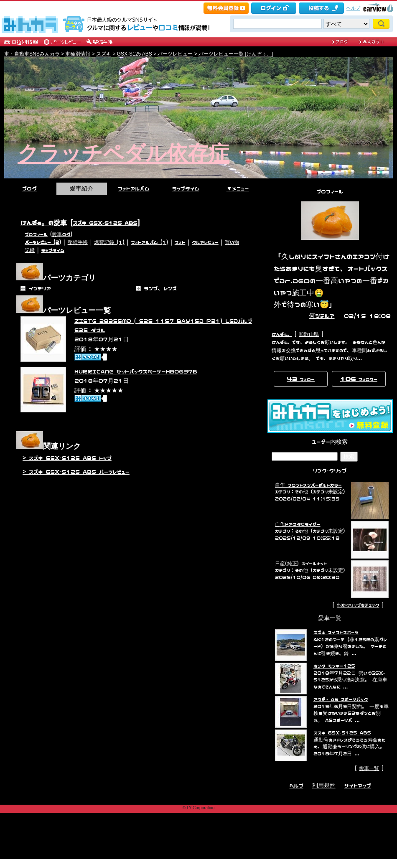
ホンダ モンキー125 (334, 665)
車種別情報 (77, 54)
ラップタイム (185, 188)
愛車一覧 (369, 768)
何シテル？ (322, 316)
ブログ (29, 188)
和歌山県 (309, 334)
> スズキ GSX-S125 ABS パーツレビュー (76, 472)
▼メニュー (237, 188)
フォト (180, 242)
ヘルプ (353, 7)
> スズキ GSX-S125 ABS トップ (67, 458)
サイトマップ (357, 785)
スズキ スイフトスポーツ (336, 632)
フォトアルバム (133, 188)
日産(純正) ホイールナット (301, 563)
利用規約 (324, 785)
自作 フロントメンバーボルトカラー (308, 485)
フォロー (301, 378)
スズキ (103, 54)
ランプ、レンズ (160, 288)
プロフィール (36, 234)
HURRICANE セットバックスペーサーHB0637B (135, 371)
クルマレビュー (205, 242)
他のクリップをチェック (358, 604)
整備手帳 (78, 242)
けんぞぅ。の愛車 (43, 222)
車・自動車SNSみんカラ (32, 54)
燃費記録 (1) (109, 242)
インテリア (40, 288)
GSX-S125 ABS (134, 54)
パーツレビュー (175, 54)
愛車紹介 (81, 188)
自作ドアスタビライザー (298, 524)
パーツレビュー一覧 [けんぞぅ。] (235, 54)
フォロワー (358, 378)
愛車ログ (61, 234)
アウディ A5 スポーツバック (340, 699)
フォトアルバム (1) (149, 242)
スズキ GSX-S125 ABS (105, 223)
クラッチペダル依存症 (123, 153)
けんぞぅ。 (282, 334)
